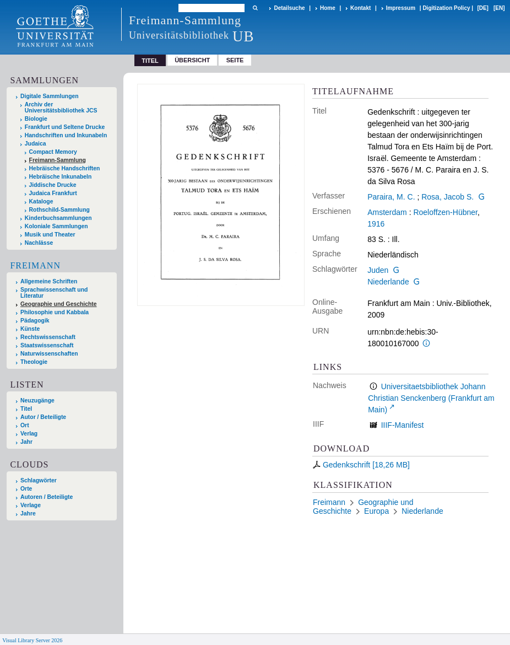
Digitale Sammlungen (49, 96)
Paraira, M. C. (391, 196)
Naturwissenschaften (49, 354)
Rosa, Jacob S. (447, 196)
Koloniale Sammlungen (56, 226)
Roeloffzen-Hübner (445, 212)
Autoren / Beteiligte (46, 497)
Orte (26, 489)
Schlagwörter (38, 480)
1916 (375, 223)
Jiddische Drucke (53, 185)
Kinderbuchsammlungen (58, 218)
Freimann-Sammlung (57, 160)
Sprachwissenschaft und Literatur (54, 293)
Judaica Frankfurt (53, 193)
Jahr (26, 442)
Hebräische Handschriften (64, 168)
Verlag (28, 434)
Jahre (28, 513)
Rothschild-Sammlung (59, 210)
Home (327, 8)
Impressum (400, 8)
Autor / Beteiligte (43, 417)
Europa (376, 511)
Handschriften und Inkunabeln (66, 135)
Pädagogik (35, 321)
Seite (235, 60)
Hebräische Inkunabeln (60, 177)
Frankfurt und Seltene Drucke (65, 127)
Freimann (35, 265)
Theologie (33, 362)
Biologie (36, 119)
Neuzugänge (37, 400)
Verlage (30, 505)
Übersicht (192, 60)
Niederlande (388, 281)
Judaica (35, 144)
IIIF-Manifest (402, 425)
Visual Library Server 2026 (32, 640)
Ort (24, 425)
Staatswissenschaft (46, 345)
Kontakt (360, 8)
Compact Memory (53, 152)
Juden (377, 270)
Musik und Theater (50, 235)
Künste (30, 329)
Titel (26, 409)
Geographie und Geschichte (58, 304)
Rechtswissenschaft (47, 337)
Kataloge (41, 201)
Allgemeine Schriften (48, 281)
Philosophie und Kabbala (54, 312)
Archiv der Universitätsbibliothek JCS (61, 107)
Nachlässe (39, 243)
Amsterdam (387, 212)
